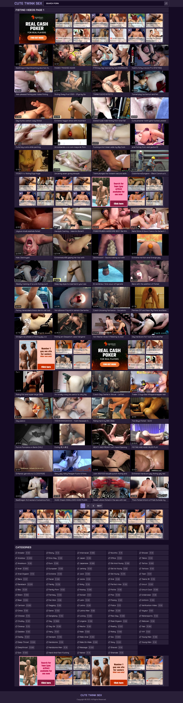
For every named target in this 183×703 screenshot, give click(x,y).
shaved (117, 647)
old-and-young (120, 563)
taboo (147, 558)
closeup (24, 626)
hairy (54, 631)
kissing (86, 589)
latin (85, 600)
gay (54, 621)
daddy (24, 637)
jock (85, 574)
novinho (117, 553)
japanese (87, 563)
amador (24, 553)
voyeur (147, 610)
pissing (116, 600)
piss (115, 595)
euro (54, 563)
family (55, 584)
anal (23, 568)
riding (116, 631)
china (23, 610)
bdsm (23, 595)
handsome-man (58, 647)
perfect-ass (119, 584)
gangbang (56, 616)
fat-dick (55, 600)
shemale (117, 653)
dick (23, 653)
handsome (56, 642)
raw (116, 610)
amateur (25, 558)
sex (116, 637)
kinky (85, 584)
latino (85, 605)
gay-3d (55, 626)
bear (23, 600)
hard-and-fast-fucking (62, 652)
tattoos (148, 568)
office (116, 558)
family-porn (57, 589)
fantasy (55, 595)
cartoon (24, 605)
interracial (87, 553)
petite (116, 589)
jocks (85, 579)
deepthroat (26, 647)
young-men (149, 642)
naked (85, 653)
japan (85, 558)
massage (87, 647)
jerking (86, 568)
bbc (22, 589)
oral (115, 579)
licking (86, 616)
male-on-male (89, 642)
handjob (55, 637)
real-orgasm (119, 621)
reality (117, 626)
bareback (25, 584)
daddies (24, 631)
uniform (148, 600)
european (56, 568)
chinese (24, 616)
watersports (150, 616)
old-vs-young (119, 568)
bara (23, 579)
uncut (148, 584)
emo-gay (56, 558)
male (85, 631)
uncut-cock (150, 589)
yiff (146, 631)
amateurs (25, 563)
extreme (55, 574)
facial (54, 579)
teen (147, 574)
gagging (55, 605)
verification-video (152, 605)
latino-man (87, 610)
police (116, 605)
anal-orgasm (26, 574)
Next (99, 506)
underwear (149, 595)
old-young (118, 574)
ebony (54, 553)
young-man (150, 637)
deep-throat (27, 642)
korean (85, 595)
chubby (24, 621)
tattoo (148, 563)
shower (148, 553)
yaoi (147, 626)
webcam (148, 621)
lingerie (86, 621)
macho (85, 626)
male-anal (87, 637)
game (54, 610)
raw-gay (118, 616)
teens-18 (148, 579)
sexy (116, 642)
